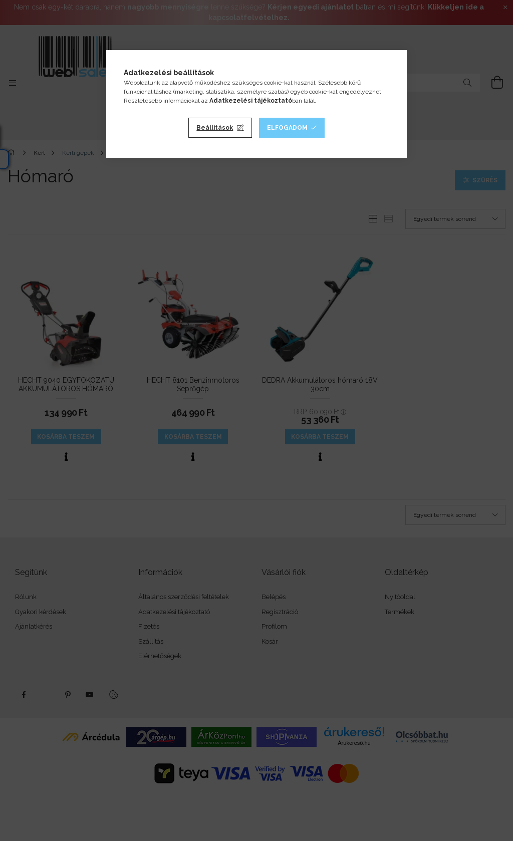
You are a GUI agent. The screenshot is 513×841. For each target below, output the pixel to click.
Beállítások (214, 127)
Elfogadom (287, 127)
